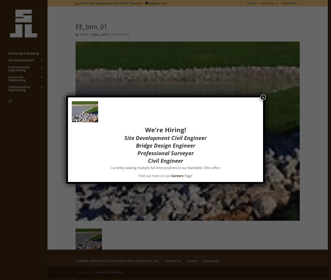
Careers (177, 176)
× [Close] (263, 97)
